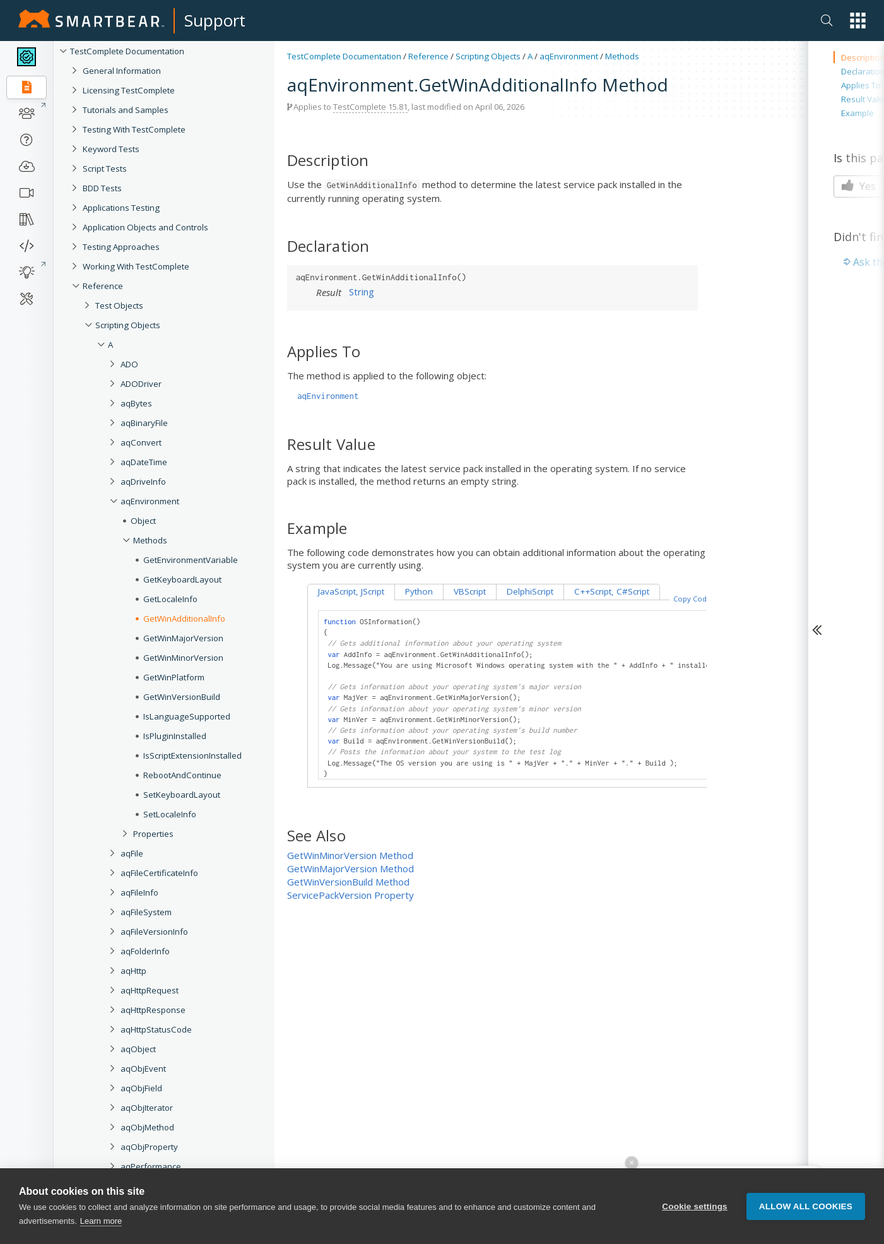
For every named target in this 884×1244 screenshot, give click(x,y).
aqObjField (141, 1088)
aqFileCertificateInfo (159, 873)
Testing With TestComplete (134, 129)
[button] (858, 20)
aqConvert (141, 442)
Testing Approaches (121, 246)
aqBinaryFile (144, 423)
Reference (103, 286)
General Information (122, 70)
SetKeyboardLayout (181, 794)
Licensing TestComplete (129, 90)
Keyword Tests (111, 149)
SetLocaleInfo (169, 814)
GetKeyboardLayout (182, 579)
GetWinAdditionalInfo (184, 618)
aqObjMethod (147, 1127)
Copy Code (692, 598)
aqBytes (136, 403)
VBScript (470, 591)
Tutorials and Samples (125, 110)
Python (419, 591)
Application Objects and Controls (145, 227)
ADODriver (141, 383)
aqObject (138, 1049)
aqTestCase (144, 1205)
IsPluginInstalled (174, 736)
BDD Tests (102, 188)
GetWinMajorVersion (183, 638)
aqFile (132, 853)
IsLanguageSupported (186, 716)
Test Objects (119, 305)
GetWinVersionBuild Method (348, 881)
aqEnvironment (150, 501)
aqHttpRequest (150, 990)
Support (214, 20)
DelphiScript (530, 591)
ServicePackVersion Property (350, 895)
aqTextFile (140, 1225)
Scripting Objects (127, 325)
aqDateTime (144, 462)
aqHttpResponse (153, 1010)
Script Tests (105, 168)
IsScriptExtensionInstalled (192, 755)
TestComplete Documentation (127, 51)
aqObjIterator (147, 1107)
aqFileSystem (146, 912)
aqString (137, 1186)
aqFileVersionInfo (154, 931)
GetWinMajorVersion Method (350, 868)
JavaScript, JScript (351, 591)
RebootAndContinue (182, 775)
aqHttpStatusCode (156, 1029)
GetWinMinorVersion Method (350, 855)
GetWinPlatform (173, 677)
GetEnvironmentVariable (190, 560)
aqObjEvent (143, 1068)
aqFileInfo (139, 892)
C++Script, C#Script (611, 591)
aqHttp (133, 970)
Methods (150, 540)
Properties (153, 833)
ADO (129, 364)
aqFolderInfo (145, 951)
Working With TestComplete (136, 266)
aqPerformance (151, 1166)
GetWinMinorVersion (183, 657)
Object (143, 520)
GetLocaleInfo (170, 599)
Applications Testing (121, 207)
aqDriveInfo (143, 481)
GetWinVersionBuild (181, 696)
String (361, 291)
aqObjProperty (149, 1146)
